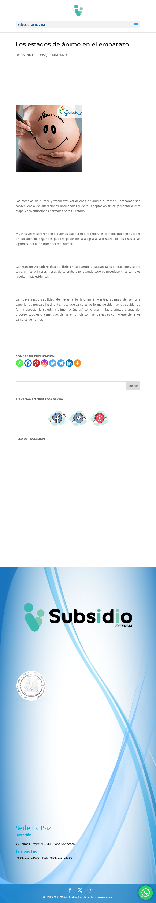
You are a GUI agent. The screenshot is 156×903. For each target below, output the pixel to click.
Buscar (133, 386)
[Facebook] (28, 363)
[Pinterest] (36, 363)
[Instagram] (44, 363)
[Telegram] (61, 363)
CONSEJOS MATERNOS (52, 55)
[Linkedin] (69, 363)
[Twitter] (52, 363)
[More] (77, 363)
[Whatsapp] (19, 363)
